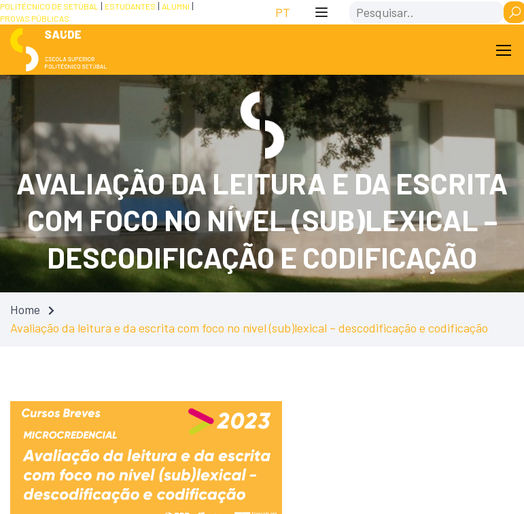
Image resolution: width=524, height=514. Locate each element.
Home (25, 309)
